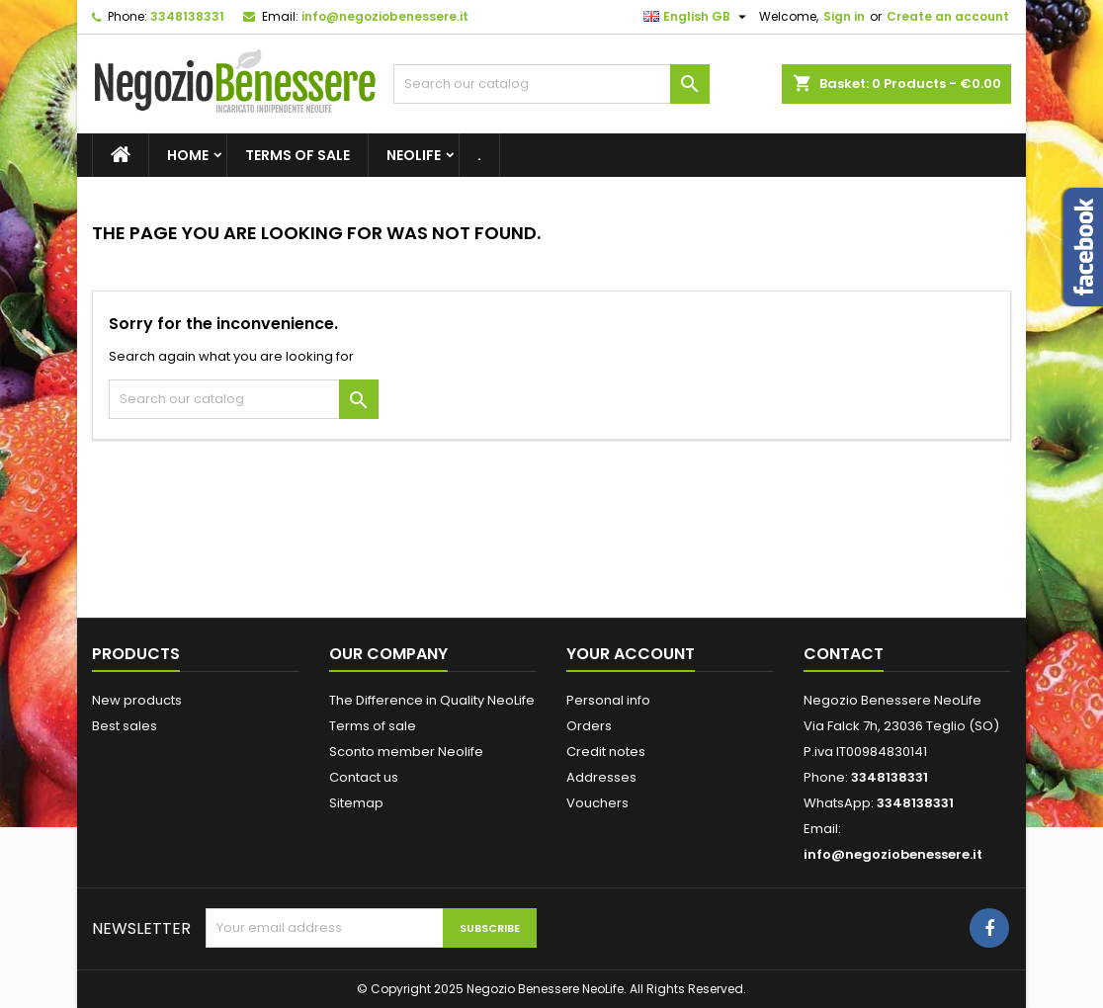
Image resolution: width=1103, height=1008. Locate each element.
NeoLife (413, 155)
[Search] (551, 84)
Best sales (124, 725)
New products (137, 700)
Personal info (608, 700)
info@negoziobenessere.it (384, 16)
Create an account (948, 16)
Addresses (601, 777)
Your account (630, 653)
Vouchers (597, 803)
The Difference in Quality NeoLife (432, 700)
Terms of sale (297, 155)
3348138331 (187, 16)
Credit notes (605, 751)
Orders (589, 725)
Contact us (363, 777)
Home (188, 155)
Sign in (844, 16)
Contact (844, 653)
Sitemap (356, 803)
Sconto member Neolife (406, 751)
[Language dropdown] (697, 17)
